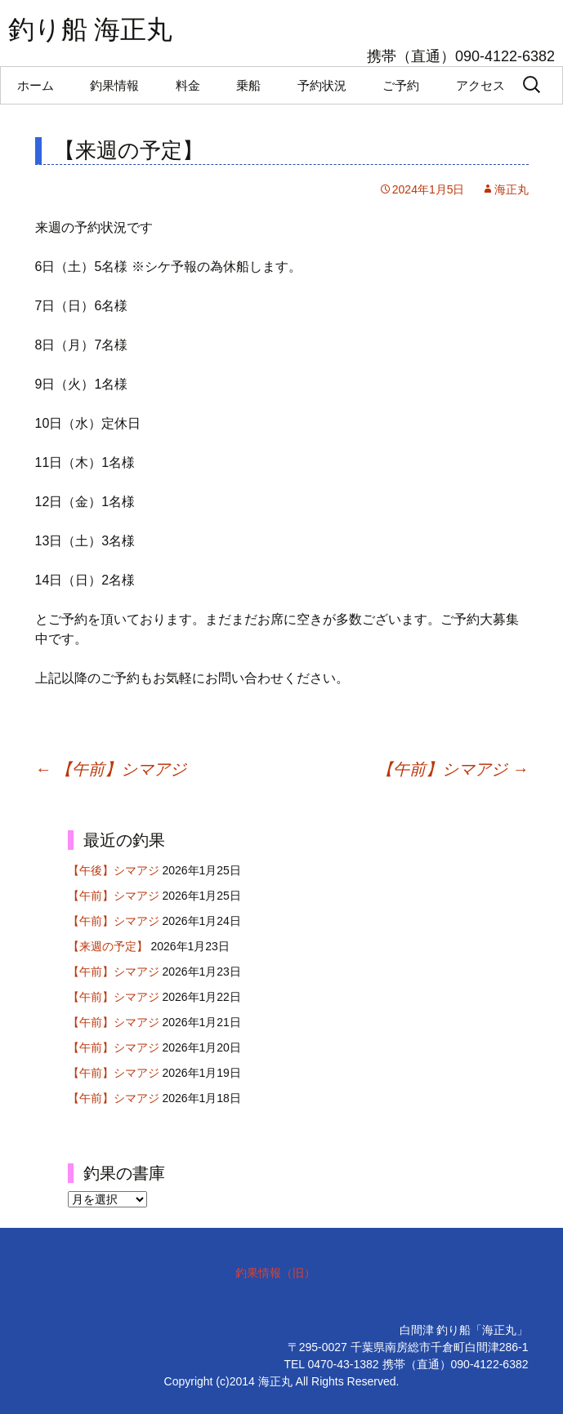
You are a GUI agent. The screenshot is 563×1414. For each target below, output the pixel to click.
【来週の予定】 (108, 946)
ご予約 (400, 85)
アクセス (480, 85)
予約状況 (321, 85)
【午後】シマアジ (113, 870)
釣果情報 (114, 85)
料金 (188, 85)
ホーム (35, 85)
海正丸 (511, 189)
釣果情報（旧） (275, 1272)
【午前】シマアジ (111, 769)
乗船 (248, 85)
